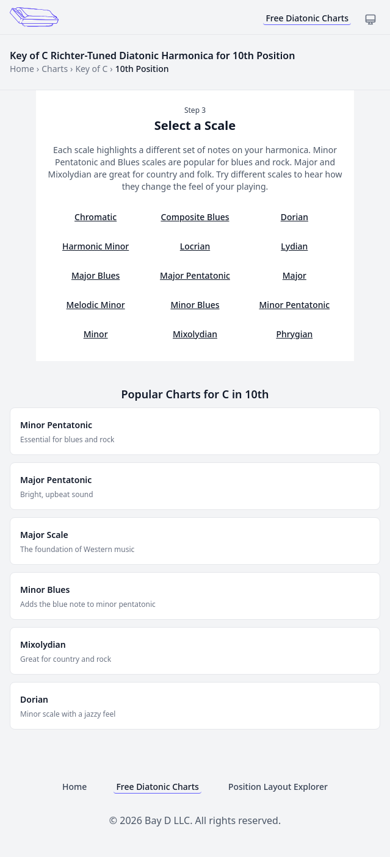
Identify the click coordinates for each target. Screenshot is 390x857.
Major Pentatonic (195, 275)
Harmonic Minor (95, 246)
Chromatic (95, 217)
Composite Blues (195, 217)
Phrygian (294, 334)
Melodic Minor (96, 304)
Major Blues (95, 275)
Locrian (195, 246)
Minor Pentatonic (294, 304)
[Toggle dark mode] (370, 19)
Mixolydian (195, 334)
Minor (96, 334)
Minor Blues (194, 304)
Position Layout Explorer (278, 786)
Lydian (294, 246)
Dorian (294, 217)
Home (22, 68)
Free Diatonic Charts (306, 18)
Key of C (91, 68)
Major (294, 275)
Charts (55, 68)
